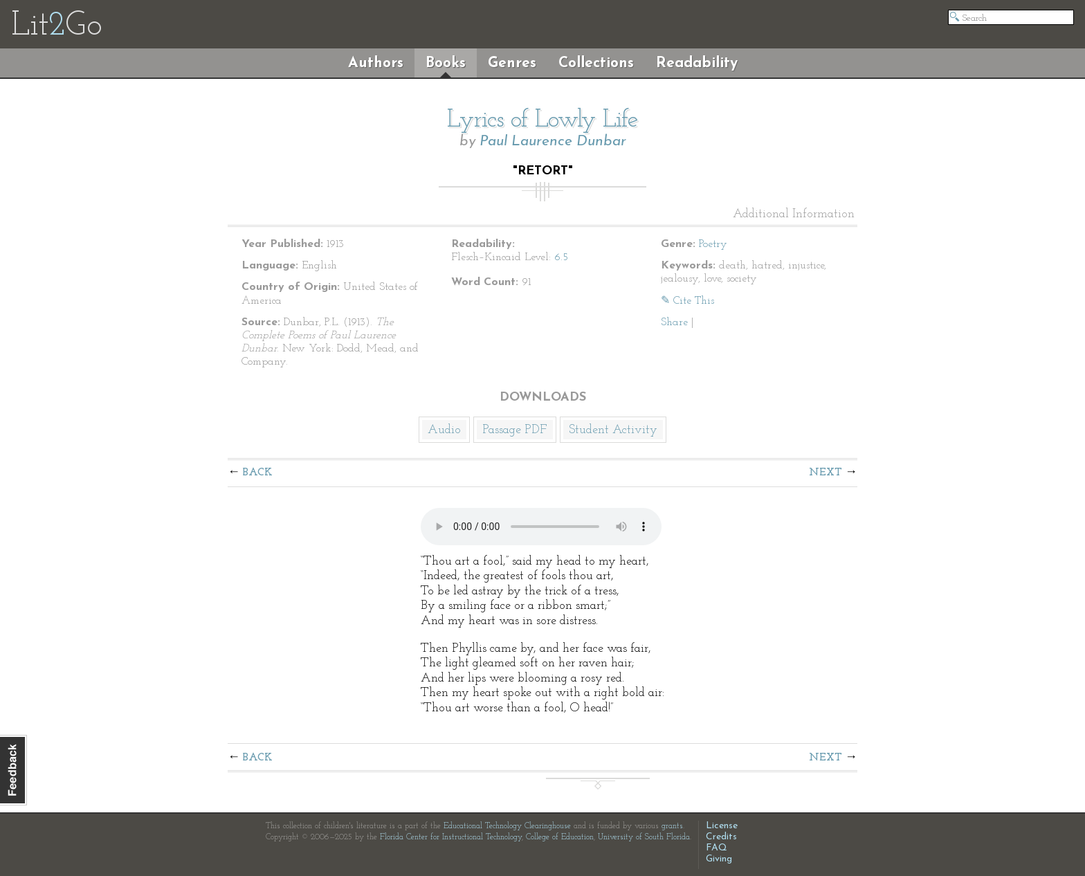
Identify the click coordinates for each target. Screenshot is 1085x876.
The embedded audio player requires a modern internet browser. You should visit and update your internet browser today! (541, 526)
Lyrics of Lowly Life (542, 120)
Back (258, 472)
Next (825, 472)
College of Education (560, 837)
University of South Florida (644, 837)
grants (672, 826)
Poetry (713, 244)
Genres (512, 63)
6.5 (561, 257)
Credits (721, 837)
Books (446, 63)
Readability (697, 63)
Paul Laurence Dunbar (553, 141)
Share (674, 322)
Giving (719, 859)
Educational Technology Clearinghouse (507, 826)
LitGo (56, 26)
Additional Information (794, 214)
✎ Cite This (687, 301)
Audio (444, 430)
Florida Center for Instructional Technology (451, 837)
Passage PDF (514, 430)
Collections (596, 63)
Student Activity (613, 430)
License (722, 826)
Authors (375, 63)
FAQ (716, 848)
